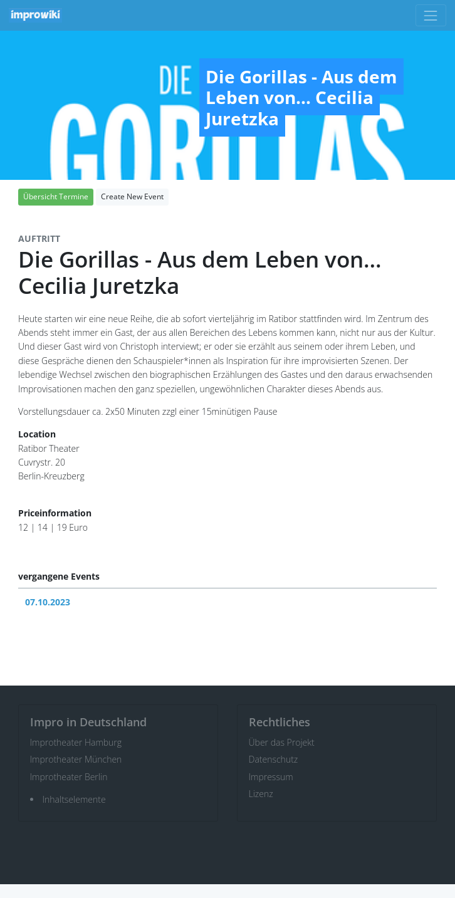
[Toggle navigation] (431, 15)
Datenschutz (273, 759)
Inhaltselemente (74, 799)
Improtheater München (76, 759)
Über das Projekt (282, 742)
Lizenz (261, 794)
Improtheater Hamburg (76, 742)
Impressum (271, 777)
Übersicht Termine (55, 196)
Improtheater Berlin (69, 777)
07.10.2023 (47, 602)
